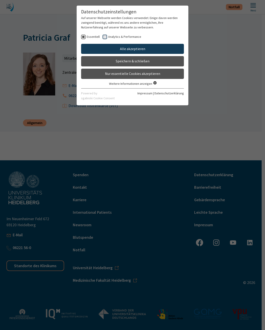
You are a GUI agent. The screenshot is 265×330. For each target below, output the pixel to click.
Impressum (144, 93)
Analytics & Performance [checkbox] (124, 37)
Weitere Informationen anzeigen (132, 84)
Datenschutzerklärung (169, 93)
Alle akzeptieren (132, 49)
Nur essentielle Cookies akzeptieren (132, 73)
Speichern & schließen (132, 61)
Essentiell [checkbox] (93, 37)
